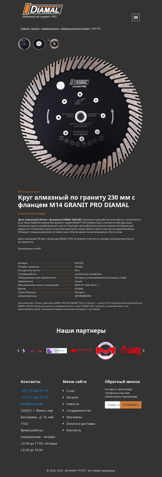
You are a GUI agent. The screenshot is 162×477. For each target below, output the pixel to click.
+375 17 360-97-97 (34, 397)
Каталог (72, 397)
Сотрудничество (78, 410)
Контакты (73, 430)
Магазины (74, 417)
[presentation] (18, 350)
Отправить (131, 405)
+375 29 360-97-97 (34, 391)
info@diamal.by (32, 404)
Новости (72, 404)
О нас (70, 391)
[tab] (24, 44)
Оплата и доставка (80, 423)
